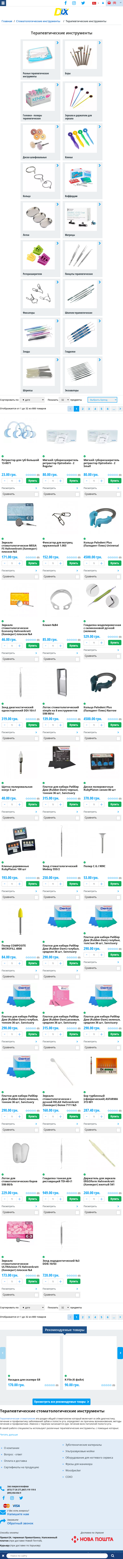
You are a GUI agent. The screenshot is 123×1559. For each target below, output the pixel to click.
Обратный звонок (20, 1523)
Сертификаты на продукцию (21, 1467)
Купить (33, 480)
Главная (7, 21)
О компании (11, 1448)
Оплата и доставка (15, 1461)
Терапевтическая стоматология (17, 1418)
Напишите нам (18, 1514)
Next (120, 1353)
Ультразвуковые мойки (80, 1451)
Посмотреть (8, 488)
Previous (3, 1353)
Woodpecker (73, 1470)
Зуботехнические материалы (84, 1445)
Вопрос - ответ (13, 1454)
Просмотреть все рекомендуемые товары (60, 1401)
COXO (69, 1477)
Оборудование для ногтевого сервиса (89, 1457)
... (114, 409)
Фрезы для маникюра (79, 1464)
